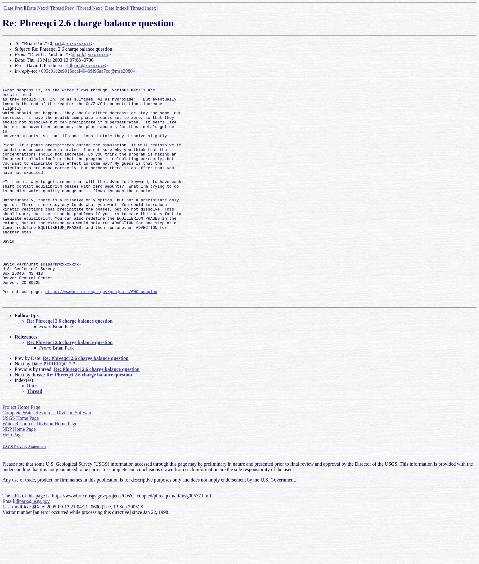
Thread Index (143, 8)
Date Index (116, 8)
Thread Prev (62, 8)
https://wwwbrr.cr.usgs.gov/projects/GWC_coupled (101, 333)
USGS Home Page (20, 462)
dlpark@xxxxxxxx (90, 54)
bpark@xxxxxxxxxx (71, 43)
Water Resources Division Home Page (39, 467)
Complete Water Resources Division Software (47, 456)
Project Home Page (21, 451)
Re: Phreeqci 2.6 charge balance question (70, 365)
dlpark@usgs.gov (33, 545)
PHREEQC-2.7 (59, 407)
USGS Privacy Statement (24, 490)
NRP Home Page (19, 473)
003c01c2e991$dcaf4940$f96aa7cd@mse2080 (87, 71)
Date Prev (14, 8)
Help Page (12, 478)
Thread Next (89, 8)
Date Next (37, 8)
